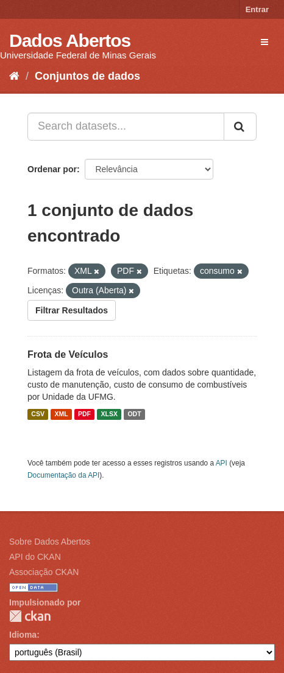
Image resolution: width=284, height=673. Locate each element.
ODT (134, 414)
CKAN (30, 616)
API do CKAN (35, 557)
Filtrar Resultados (71, 310)
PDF (84, 414)
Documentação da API (63, 475)
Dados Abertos (69, 40)
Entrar (257, 9)
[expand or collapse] (264, 42)
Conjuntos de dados (87, 76)
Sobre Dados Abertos (49, 541)
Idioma (23, 635)
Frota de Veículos (67, 354)
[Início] (14, 76)
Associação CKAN (44, 572)
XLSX (109, 414)
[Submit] (240, 127)
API (221, 463)
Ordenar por (52, 169)
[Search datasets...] (125, 127)
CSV (37, 414)
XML (61, 414)
